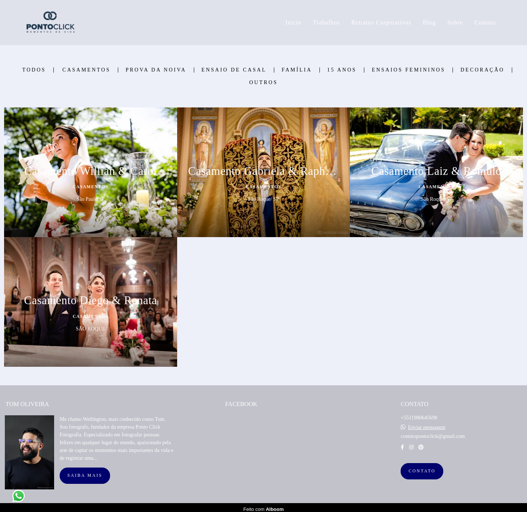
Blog (429, 22)
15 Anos (342, 70)
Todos (34, 70)
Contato (485, 22)
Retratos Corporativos (381, 22)
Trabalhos (326, 22)
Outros (263, 82)
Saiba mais (84, 472)
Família (297, 70)
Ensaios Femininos (408, 70)
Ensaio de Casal (234, 70)
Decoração (482, 70)
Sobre (455, 22)
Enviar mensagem (426, 424)
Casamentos (86, 70)
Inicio (293, 22)
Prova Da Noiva (156, 70)
